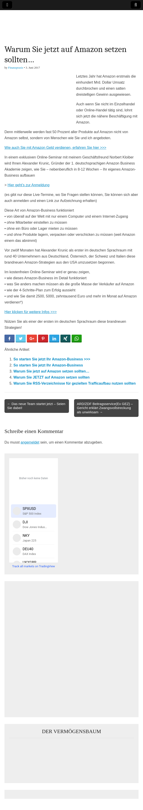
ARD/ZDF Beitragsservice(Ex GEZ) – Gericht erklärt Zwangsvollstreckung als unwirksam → (105, 408)
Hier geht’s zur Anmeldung (28, 185)
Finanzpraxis (15, 67)
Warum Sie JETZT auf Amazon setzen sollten (51, 377)
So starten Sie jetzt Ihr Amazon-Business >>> (51, 359)
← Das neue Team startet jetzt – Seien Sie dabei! (36, 406)
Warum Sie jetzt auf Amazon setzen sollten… (51, 371)
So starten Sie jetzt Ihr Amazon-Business (48, 365)
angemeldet (30, 442)
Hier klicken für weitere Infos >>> (30, 312)
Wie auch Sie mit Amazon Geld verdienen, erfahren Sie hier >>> (55, 147)
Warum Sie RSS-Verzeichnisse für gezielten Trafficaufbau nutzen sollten (74, 383)
